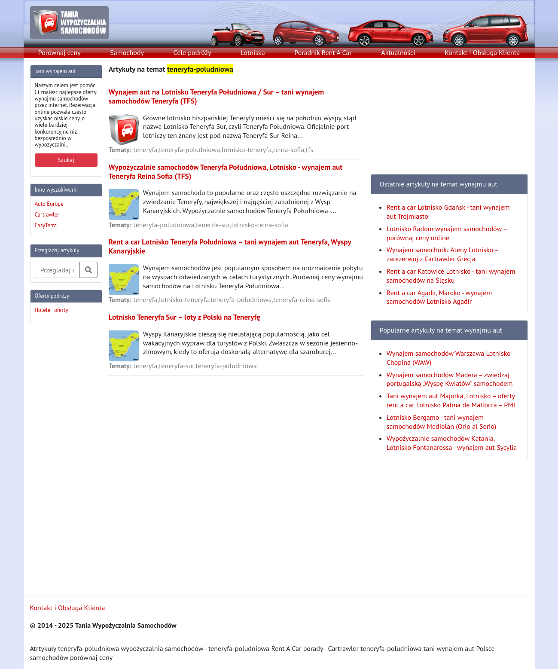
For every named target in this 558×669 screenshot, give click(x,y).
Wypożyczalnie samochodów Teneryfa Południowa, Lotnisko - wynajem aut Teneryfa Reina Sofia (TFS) (225, 171)
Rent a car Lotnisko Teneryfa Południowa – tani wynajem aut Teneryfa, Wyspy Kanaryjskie (230, 246)
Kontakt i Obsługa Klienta (482, 52)
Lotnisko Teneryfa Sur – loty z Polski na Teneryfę (184, 317)
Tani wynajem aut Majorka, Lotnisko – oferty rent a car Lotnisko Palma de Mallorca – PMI (451, 400)
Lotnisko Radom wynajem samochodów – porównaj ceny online (447, 233)
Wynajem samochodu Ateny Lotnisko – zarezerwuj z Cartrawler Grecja (442, 254)
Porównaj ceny (59, 52)
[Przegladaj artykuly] (57, 270)
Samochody (127, 52)
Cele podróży (192, 52)
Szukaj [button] (66, 160)
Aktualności (398, 52)
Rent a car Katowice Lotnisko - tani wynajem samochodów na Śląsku (451, 275)
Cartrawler (47, 214)
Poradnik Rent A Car (322, 52)
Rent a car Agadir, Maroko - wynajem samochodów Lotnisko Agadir (439, 297)
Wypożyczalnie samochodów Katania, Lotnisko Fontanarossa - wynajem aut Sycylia (452, 443)
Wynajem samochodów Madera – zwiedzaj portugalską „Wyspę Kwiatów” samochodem (450, 379)
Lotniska (253, 52)
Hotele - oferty (51, 310)
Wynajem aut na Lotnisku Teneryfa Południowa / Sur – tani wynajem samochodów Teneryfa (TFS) (216, 96)
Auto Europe (49, 204)
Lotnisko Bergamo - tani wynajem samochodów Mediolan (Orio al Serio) (442, 422)
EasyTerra (46, 225)
